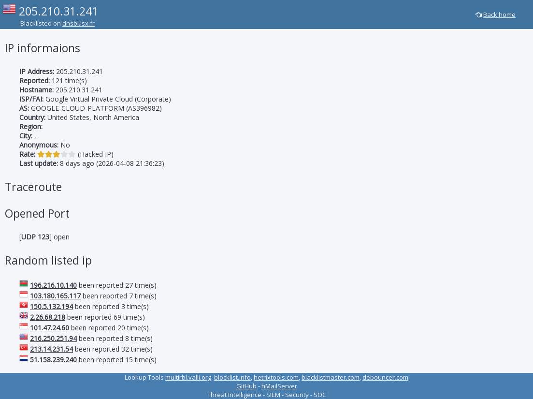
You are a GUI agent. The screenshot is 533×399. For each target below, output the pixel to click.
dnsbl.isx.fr (78, 23)
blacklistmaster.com (331, 377)
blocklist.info (232, 377)
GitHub (246, 386)
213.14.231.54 (51, 349)
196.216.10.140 (53, 285)
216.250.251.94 (53, 338)
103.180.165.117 (55, 295)
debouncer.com (385, 377)
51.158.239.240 (53, 359)
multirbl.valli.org (188, 377)
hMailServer (279, 386)
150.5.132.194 (51, 306)
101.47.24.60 (49, 327)
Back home (499, 14)
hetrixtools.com (276, 377)
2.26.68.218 (47, 317)
